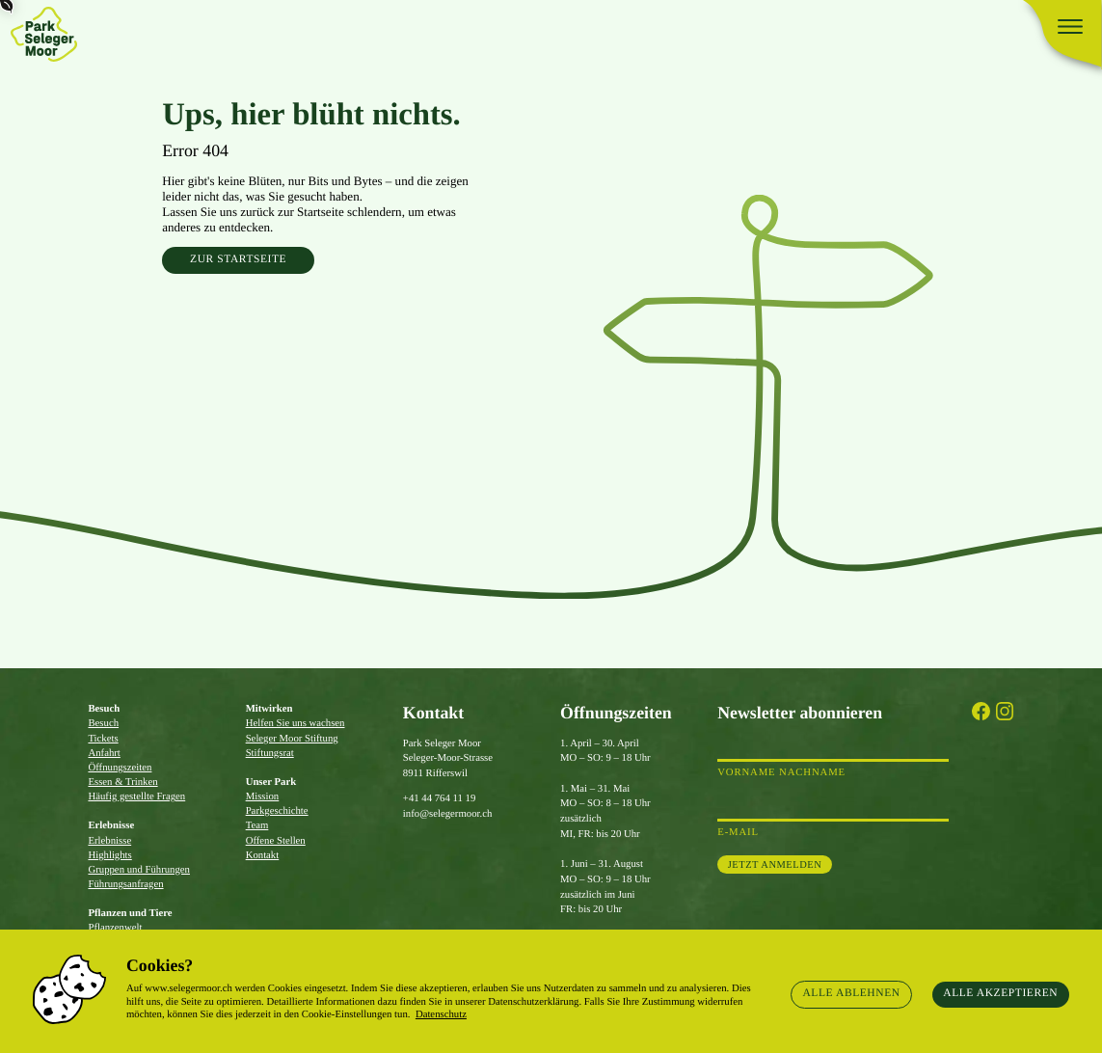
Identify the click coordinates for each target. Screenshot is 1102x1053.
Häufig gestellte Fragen (136, 796)
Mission (263, 796)
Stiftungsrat (270, 753)
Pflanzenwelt (115, 927)
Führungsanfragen (125, 884)
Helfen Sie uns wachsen (295, 723)
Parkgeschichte (277, 811)
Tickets (103, 738)
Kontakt (263, 855)
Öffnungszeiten (119, 767)
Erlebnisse (109, 841)
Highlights (109, 855)
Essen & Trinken (122, 782)
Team (257, 825)
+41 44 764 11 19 (439, 798)
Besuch (103, 723)
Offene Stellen (276, 841)
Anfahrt (104, 753)
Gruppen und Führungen (139, 870)
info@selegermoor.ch (447, 814)
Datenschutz (441, 1014)
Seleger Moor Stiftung (292, 738)
